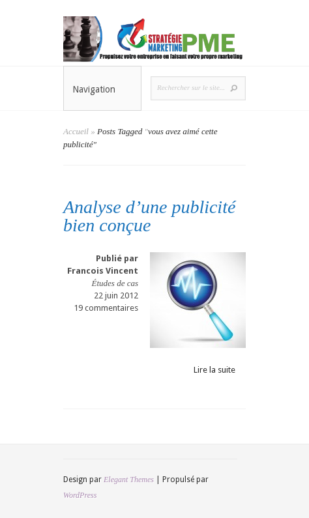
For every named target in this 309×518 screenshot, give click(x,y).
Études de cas (115, 283)
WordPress (79, 495)
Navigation (102, 89)
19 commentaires (106, 308)
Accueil (76, 131)
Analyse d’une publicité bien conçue (149, 216)
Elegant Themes (129, 479)
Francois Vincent (102, 271)
